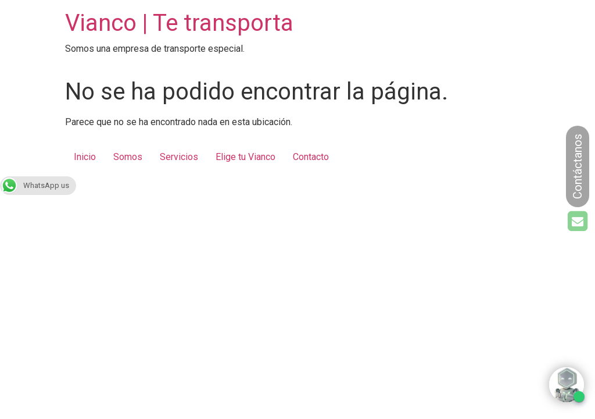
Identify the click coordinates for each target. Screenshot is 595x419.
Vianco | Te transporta (179, 23)
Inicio (85, 156)
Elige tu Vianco (245, 156)
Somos (127, 156)
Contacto (311, 156)
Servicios (179, 156)
